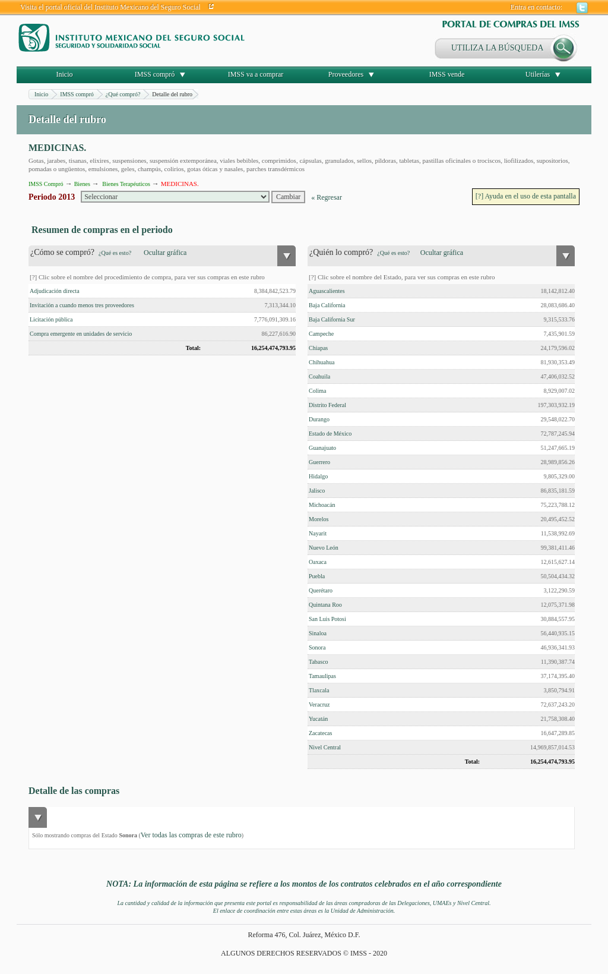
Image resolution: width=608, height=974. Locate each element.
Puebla (317, 576)
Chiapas (318, 348)
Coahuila (319, 376)
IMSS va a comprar (256, 74)
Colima (317, 390)
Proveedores (345, 74)
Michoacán (322, 505)
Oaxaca (318, 562)
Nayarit (318, 533)
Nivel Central (325, 747)
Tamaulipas (322, 676)
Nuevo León (323, 547)
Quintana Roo (325, 604)
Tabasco (318, 661)
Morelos (318, 519)
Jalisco (317, 490)
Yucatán (318, 718)
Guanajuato (322, 448)
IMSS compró (155, 74)
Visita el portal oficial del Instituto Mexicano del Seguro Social (110, 7)
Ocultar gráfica (165, 252)
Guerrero (319, 462)
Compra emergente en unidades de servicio (81, 333)
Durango (319, 419)
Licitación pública (51, 319)
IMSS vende (447, 74)
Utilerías (537, 74)
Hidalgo (318, 476)
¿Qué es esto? (115, 253)
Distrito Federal (327, 405)
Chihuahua (321, 362)
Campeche (321, 333)
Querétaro (320, 590)
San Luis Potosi (327, 619)
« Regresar (326, 197)
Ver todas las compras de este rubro (191, 835)
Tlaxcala (319, 690)
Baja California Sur (332, 319)
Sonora (317, 647)
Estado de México (330, 433)
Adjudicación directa (55, 291)
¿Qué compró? (123, 94)
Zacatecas (320, 733)
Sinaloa (318, 633)
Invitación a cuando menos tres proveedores (82, 305)
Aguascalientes (327, 291)
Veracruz (319, 704)
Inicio (64, 74)
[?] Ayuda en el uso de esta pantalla (526, 196)
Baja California (327, 305)
